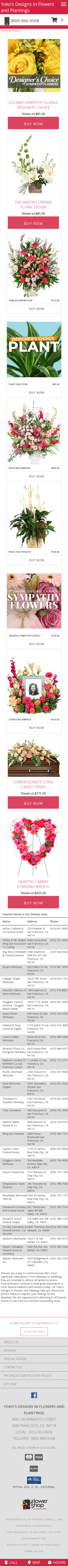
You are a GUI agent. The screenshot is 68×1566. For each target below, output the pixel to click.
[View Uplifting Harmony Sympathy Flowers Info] (34, 433)
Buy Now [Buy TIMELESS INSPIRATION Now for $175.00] (36, 309)
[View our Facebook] (34, 1397)
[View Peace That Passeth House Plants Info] (34, 517)
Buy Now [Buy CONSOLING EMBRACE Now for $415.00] (36, 728)
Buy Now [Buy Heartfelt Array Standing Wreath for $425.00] (33, 903)
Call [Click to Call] (11, 1562)
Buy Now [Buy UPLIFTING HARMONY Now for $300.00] (36, 476)
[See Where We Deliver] (34, 1331)
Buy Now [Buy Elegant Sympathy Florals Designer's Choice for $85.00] (33, 123)
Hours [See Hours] (57, 1562)
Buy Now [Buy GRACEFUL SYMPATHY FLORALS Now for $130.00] (36, 644)
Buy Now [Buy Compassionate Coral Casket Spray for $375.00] (33, 803)
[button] (57, 21)
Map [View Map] (34, 1562)
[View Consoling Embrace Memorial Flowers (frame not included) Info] (34, 684)
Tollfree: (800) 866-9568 (34, 1438)
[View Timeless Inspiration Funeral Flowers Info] (34, 265)
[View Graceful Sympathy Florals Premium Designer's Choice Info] (34, 601)
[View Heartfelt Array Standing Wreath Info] (34, 844)
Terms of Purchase (45, 1545)
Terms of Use (34, 1551)
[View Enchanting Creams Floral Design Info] (34, 165)
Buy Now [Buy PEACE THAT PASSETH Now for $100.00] (36, 560)
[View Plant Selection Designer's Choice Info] (34, 349)
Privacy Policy (17, 1545)
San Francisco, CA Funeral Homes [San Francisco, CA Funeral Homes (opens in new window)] (30, 1519)
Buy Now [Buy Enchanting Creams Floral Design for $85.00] (33, 223)
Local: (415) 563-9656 (34, 1432)
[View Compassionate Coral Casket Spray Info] (34, 756)
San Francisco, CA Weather (26, 1532)
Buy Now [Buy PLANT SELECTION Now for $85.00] (36, 393)
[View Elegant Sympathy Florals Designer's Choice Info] (34, 65)
